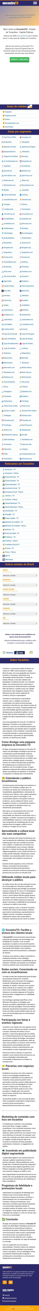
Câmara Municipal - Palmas (13, 507)
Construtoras (25, 209)
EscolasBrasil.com (9, 262)
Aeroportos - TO (9, 469)
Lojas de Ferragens (27, 334)
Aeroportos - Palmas (11, 473)
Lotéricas (24, 348)
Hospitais (24, 300)
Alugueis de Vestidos (10, 156)
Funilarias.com (26, 271)
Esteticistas (7, 267)
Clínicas (23, 204)
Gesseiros (24, 276)
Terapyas (24, 449)
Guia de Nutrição (8, 382)
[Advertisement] (19, 82)
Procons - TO (8, 548)
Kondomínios (25, 315)
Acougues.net (25, 137)
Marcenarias (7, 358)
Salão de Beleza (8, 439)
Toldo (5, 454)
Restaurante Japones (10, 435)
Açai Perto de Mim (9, 137)
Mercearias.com (8, 367)
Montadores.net (8, 372)
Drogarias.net (7, 247)
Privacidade (25, 1307)
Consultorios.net (26, 214)
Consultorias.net (8, 214)
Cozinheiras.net (8, 223)
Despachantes (25, 238)
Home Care (6, 300)
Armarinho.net (25, 161)
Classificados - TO (10, 511)
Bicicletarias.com (8, 185)
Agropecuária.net (8, 151)
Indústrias (24, 310)
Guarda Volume (8, 286)
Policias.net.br (26, 415)
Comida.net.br (7, 209)
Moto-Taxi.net (25, 372)
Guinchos (6, 295)
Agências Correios (9, 147)
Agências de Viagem (27, 147)
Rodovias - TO (8, 529)
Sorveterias (7, 444)
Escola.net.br (7, 257)
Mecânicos (24, 363)
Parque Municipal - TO (11, 484)
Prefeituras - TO (9, 537)
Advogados (24, 142)
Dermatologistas (26, 233)
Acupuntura (7, 142)
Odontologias (7, 233)
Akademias (24, 151)
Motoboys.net (7, 377)
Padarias (24, 387)
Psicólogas (6, 425)
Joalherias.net (7, 315)
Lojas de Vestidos (9, 348)
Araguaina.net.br (9, 115)
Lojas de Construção (9, 334)
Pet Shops (24, 401)
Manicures (6, 353)
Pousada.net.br (8, 420)
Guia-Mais (6, 291)
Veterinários (7, 459)
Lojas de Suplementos (10, 343)
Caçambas (24, 190)
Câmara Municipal (9, 195)
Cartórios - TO (8, 496)
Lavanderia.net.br (26, 324)
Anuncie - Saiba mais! (19, 59)
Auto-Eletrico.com (9, 175)
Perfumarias (7, 401)
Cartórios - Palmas (10, 499)
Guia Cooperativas (27, 286)
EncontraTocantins (10, 1301)
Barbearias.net (8, 180)
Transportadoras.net (27, 454)
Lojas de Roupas (26, 339)
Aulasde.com (25, 171)
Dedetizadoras (7, 228)
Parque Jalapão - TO (10, 518)
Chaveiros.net (25, 199)
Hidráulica (24, 295)
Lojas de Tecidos (26, 343)
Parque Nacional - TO (11, 477)
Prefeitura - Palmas (10, 541)
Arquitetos (6, 166)
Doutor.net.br (25, 243)
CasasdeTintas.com (9, 199)
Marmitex (24, 358)
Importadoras (7, 310)
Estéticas (24, 262)
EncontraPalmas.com (11, 123)
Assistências (25, 166)
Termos (18, 1307)
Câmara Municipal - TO (11, 503)
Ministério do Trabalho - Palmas (14, 526)
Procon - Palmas (9, 552)
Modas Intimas (26, 367)
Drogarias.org (25, 247)
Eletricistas (24, 291)
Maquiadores (25, 353)
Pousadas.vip (25, 420)
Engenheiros (7, 252)
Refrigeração (25, 430)
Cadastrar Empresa (10, 1298)
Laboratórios (7, 319)
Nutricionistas (25, 377)
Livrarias (24, 329)
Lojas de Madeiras (9, 339)
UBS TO (6, 556)
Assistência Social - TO (11, 488)
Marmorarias (7, 363)
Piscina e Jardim (8, 411)
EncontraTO (22, 36)
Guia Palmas (8, 127)
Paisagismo (7, 391)
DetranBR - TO (8, 514)
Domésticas (7, 243)
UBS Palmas (8, 559)
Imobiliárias (25, 305)
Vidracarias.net (26, 459)
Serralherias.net (26, 439)
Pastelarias (6, 396)
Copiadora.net (25, 219)
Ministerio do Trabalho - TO (13, 522)
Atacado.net (7, 171)
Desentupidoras (8, 238)
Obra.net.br (24, 382)
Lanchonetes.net (26, 319)
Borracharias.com (27, 185)
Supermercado (26, 444)
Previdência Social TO (11, 544)
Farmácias (24, 267)
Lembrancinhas (8, 329)
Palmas (6, 119)
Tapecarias (6, 449)
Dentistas (24, 228)
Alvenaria (24, 156)
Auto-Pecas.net (26, 175)
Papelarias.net (25, 391)
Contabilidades (8, 219)
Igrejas (5, 305)
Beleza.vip (24, 180)
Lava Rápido (7, 324)
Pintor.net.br (25, 406)
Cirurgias (6, 204)
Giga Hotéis (7, 281)
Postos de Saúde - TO (11, 533)
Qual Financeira (26, 425)
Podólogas (6, 415)
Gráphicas (24, 281)
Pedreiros (24, 396)
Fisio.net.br (6, 271)
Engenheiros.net (26, 252)
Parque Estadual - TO (11, 481)
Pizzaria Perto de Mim (28, 411)
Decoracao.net (26, 223)
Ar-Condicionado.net (10, 161)
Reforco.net (7, 430)
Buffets (5, 190)
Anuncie (6, 1295)
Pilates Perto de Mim (10, 406)
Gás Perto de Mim (9, 276)
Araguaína (7, 112)
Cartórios (24, 195)
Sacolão (23, 435)
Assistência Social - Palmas (13, 492)
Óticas (5, 387)
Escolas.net (25, 257)
